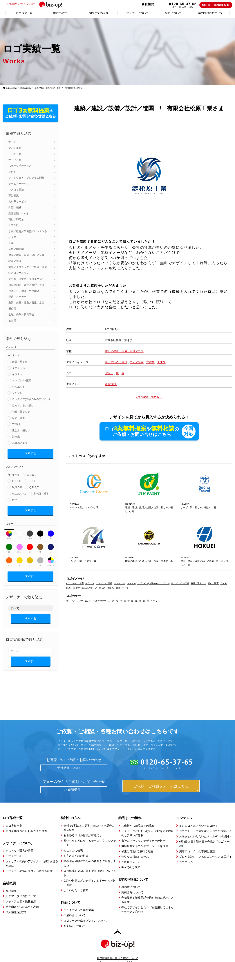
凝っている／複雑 (22, 405)
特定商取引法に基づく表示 (22, 900)
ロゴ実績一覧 (25, 88)
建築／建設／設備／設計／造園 (26, 254)
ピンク (19, 545)
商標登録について (132, 885)
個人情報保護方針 (17, 905)
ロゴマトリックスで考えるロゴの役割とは (205, 824)
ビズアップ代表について (21, 889)
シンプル (17, 392)
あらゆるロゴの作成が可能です (83, 828)
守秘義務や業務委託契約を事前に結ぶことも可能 (147, 893)
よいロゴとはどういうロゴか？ (198, 819)
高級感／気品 (20, 442)
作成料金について (75, 908)
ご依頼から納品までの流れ (137, 819)
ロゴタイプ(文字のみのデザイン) (31, 399)
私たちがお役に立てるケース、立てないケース (90, 836)
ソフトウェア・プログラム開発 (26, 177)
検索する (30, 453)
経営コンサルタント (20, 272)
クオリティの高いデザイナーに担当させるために (32, 857)
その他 (12, 171)
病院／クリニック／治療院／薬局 (27, 266)
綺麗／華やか (20, 361)
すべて (12, 142)
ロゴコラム (186, 855)
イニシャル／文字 (75, 583)
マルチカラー (50, 559)
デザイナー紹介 (15, 849)
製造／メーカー (17, 296)
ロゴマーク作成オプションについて (86, 914)
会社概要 (148, 4)
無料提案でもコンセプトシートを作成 (144, 839)
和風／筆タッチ (21, 411)
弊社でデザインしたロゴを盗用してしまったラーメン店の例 (147, 903)
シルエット (18, 386)
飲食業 (12, 320)
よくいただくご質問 (76, 883)
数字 (14, 498)
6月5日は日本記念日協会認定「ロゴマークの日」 (205, 837)
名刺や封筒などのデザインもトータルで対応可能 (90, 876)
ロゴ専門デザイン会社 (35, 4)
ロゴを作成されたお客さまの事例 (26, 824)
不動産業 (13, 195)
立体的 (16, 424)
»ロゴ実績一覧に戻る (149, 397)
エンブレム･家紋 (21, 380)
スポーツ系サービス (20, 165)
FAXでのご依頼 (130, 860)
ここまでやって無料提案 (79, 903)
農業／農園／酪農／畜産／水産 (26, 302)
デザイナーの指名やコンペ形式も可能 (29, 864)
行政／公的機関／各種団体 (23, 290)
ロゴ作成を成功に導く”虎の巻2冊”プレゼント (90, 866)
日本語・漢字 (41, 492)
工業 (11, 243)
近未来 (16, 436)
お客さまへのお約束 (76, 849)
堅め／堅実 (18, 417)
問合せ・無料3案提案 (215, 4)
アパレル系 (14, 147)
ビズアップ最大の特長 (19, 844)
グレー (30, 532)
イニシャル (18, 367)
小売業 (12, 237)
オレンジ (9, 559)
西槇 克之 (111, 384)
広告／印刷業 (16, 249)
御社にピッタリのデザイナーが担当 (143, 834)
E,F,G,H (16, 479)
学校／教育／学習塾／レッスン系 (27, 231)
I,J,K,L (32, 479)
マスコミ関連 (16, 189)
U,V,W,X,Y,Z (19, 492)
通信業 (12, 308)
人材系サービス (17, 201)
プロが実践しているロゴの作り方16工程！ (205, 850)
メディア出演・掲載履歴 (21, 895)
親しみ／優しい (21, 430)
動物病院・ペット (18, 213)
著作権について (131, 880)
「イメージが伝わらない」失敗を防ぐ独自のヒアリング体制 (147, 826)
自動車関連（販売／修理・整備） (27, 284)
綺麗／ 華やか (73, 588)
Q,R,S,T (34, 486)
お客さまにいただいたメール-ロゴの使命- (205, 829)
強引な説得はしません (135, 850)
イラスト (17, 374)
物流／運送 (14, 261)
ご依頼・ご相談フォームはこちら (161, 780)
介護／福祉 (14, 207)
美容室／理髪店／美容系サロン (26, 278)
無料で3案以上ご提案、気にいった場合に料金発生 (89, 821)
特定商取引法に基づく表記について (117, 951)
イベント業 (14, 153)
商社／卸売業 (16, 219)
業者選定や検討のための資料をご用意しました (90, 857)
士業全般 (13, 225)
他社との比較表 (73, 844)
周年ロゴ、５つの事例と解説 (197, 844)
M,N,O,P (17, 486)
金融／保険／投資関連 (21, 314)
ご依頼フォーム (131, 855)
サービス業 (14, 159)
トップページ (11, 88)
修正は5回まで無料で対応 (137, 844)
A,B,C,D (32, 473)
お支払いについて (75, 919)
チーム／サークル (18, 183)
